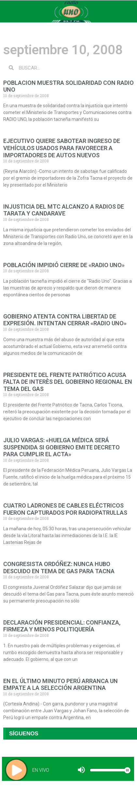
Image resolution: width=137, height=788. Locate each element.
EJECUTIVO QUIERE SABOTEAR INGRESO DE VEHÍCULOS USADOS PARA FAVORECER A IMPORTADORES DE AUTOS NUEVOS (61, 147)
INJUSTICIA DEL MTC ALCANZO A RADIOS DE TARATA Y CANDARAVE (63, 210)
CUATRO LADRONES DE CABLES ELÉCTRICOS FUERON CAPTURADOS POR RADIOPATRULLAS (65, 509)
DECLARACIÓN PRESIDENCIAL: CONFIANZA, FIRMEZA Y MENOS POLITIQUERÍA (61, 626)
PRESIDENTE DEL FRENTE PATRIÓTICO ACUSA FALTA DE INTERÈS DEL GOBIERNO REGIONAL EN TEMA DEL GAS (67, 381)
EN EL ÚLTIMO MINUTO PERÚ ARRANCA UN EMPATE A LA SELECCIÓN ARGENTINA (60, 684)
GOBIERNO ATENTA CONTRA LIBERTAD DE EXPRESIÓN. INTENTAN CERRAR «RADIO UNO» (65, 320)
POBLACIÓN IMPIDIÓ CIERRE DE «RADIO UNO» (64, 265)
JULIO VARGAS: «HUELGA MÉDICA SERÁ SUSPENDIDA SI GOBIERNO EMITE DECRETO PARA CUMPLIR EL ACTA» (61, 447)
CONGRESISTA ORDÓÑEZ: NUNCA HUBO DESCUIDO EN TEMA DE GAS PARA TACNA (59, 568)
